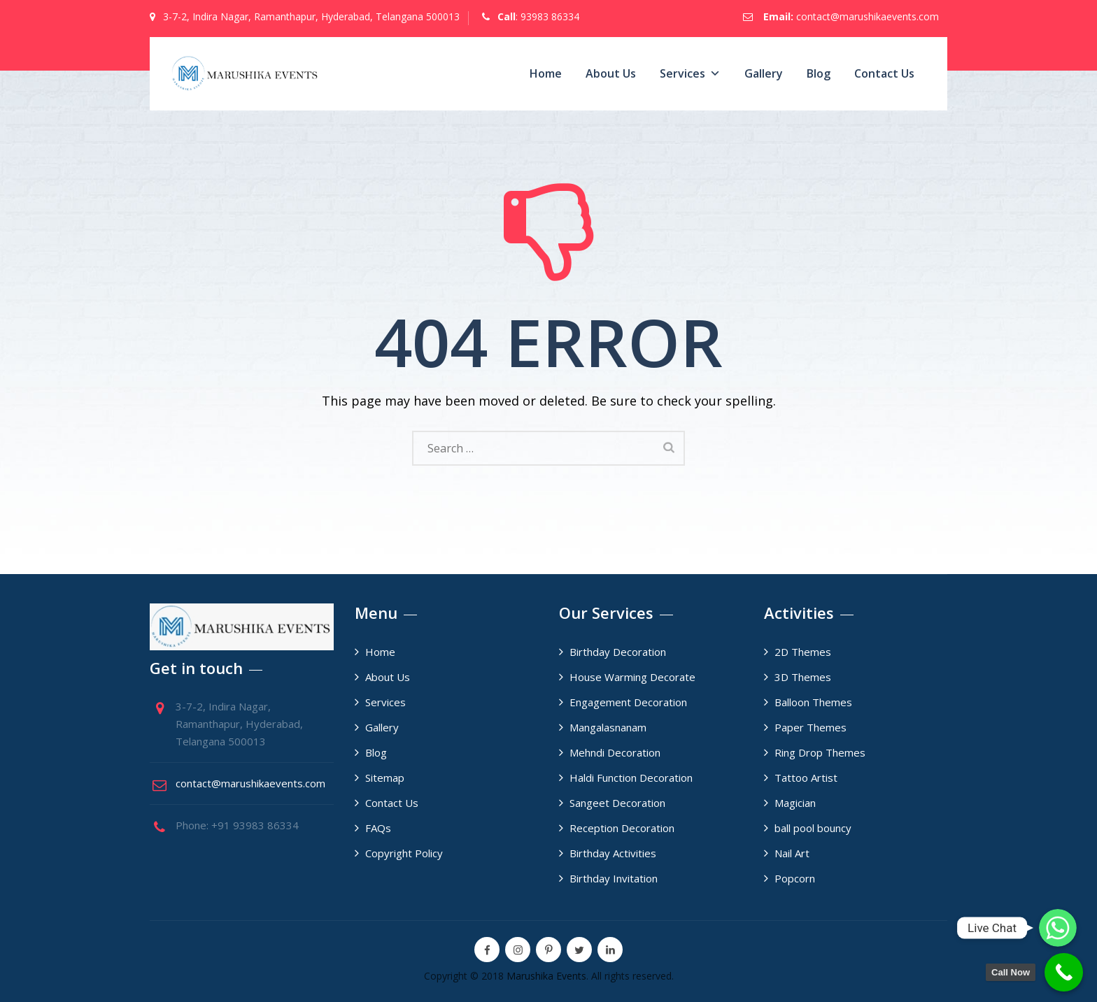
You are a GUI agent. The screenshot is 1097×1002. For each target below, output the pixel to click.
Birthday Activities (612, 853)
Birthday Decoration (617, 652)
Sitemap (384, 778)
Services (690, 73)
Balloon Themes (813, 702)
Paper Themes (810, 727)
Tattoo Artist (805, 778)
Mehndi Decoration (614, 752)
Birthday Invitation (613, 878)
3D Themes (802, 677)
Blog (818, 73)
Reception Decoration (621, 828)
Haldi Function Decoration (631, 778)
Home (546, 73)
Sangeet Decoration (617, 803)
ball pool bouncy (812, 828)
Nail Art (791, 853)
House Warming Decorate (632, 677)
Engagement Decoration (628, 702)
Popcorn (794, 878)
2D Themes (802, 652)
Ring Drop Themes (819, 752)
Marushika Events (546, 975)
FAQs (378, 828)
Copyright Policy (404, 853)
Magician (795, 803)
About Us (611, 73)
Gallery (763, 73)
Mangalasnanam (607, 727)
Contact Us (884, 73)
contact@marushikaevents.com (867, 16)
